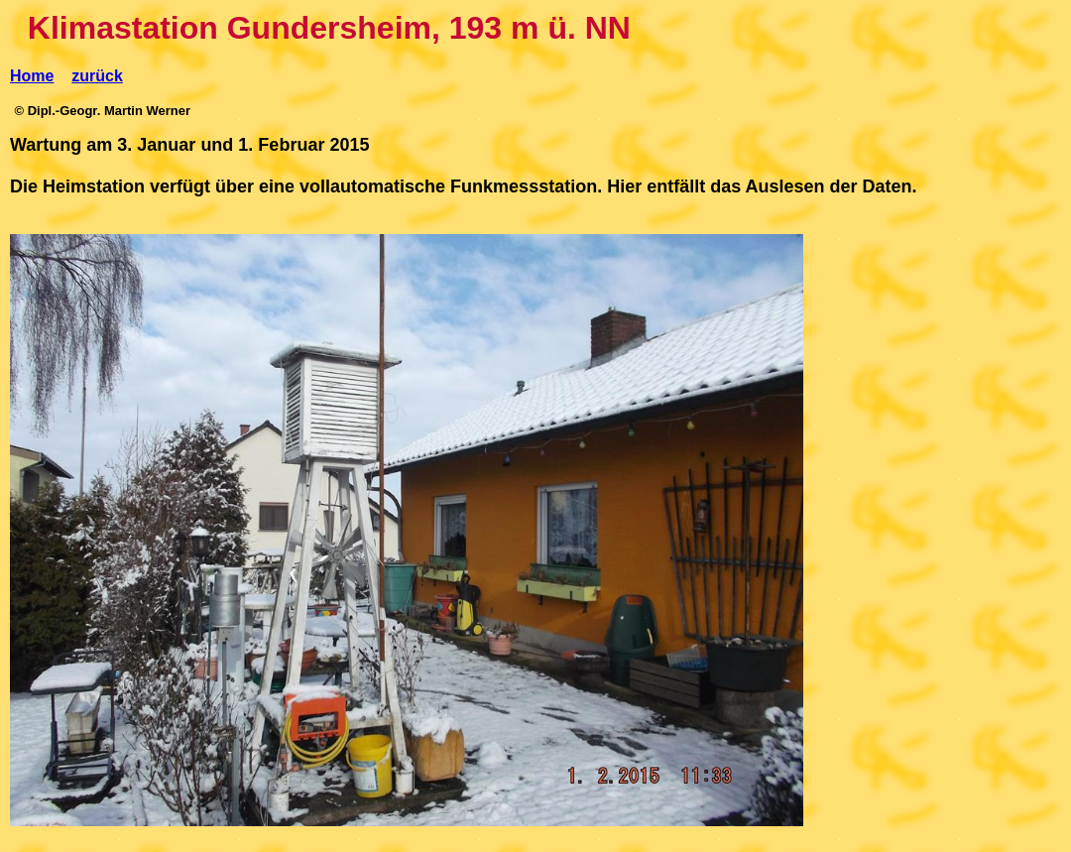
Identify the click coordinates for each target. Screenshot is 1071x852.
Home (32, 75)
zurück (97, 75)
